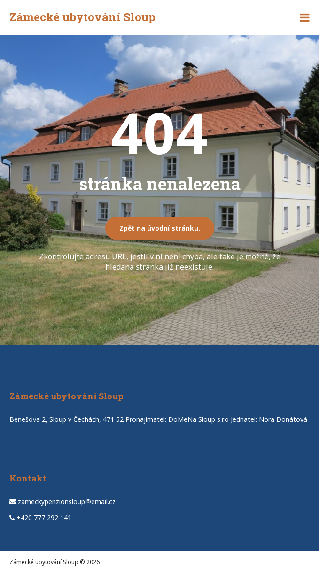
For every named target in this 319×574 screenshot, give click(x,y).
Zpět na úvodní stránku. (159, 228)
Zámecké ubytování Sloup (82, 16)
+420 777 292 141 (43, 517)
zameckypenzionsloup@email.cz (67, 501)
